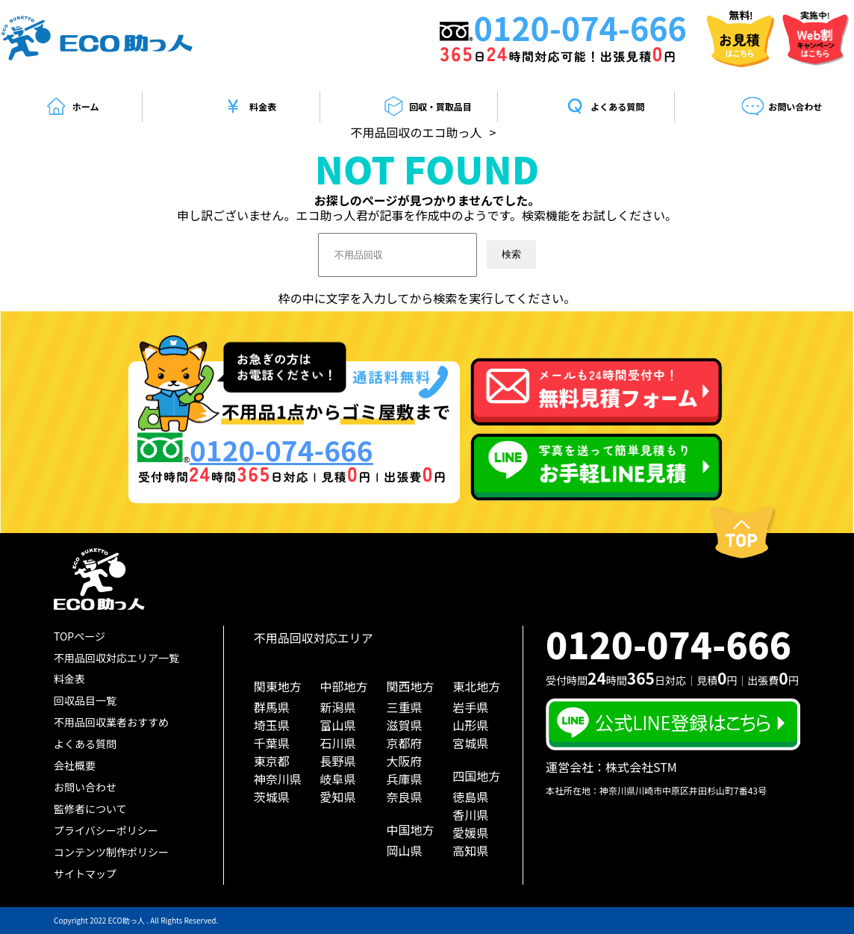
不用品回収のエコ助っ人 (416, 132)
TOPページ (79, 636)
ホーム (72, 107)
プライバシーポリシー (106, 830)
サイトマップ (85, 873)
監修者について (90, 808)
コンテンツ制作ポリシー (111, 851)
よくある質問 (604, 107)
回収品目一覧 (85, 700)
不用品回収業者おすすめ (111, 721)
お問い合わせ (781, 107)
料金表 (249, 107)
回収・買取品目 (426, 107)
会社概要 (75, 765)
